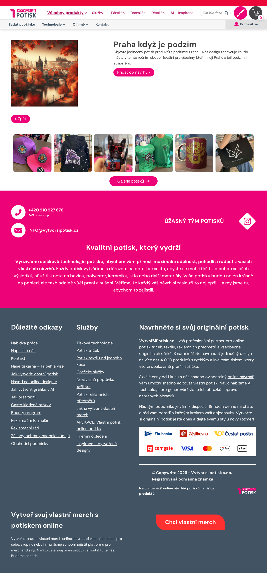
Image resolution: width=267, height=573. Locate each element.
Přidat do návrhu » (133, 72)
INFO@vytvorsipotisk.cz (53, 230)
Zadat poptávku (22, 24)
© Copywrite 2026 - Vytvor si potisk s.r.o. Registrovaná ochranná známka (192, 476)
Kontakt (102, 24)
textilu (169, 347)
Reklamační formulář (30, 420)
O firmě (81, 24)
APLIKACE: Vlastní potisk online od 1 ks (99, 425)
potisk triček (150, 347)
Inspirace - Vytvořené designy (97, 447)
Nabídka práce (24, 343)
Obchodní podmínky (29, 443)
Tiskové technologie (95, 343)
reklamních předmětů (196, 347)
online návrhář (241, 377)
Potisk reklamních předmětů (93, 398)
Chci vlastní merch (190, 522)
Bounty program (26, 412)
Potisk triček (88, 350)
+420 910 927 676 (45, 210)
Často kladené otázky (31, 405)
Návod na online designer (34, 381)
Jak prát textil (23, 397)
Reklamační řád (25, 428)
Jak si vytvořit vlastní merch (96, 412)
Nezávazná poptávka (95, 379)
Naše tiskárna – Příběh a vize (37, 366)
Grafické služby (90, 372)
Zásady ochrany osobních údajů (40, 435)
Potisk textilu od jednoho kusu (99, 361)
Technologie (54, 24)
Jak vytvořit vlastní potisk (34, 374)
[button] (67, 13)
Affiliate (84, 387)
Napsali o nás (23, 350)
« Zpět (20, 118)
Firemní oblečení (92, 436)
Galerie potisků (133, 181)
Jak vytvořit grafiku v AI (32, 389)
